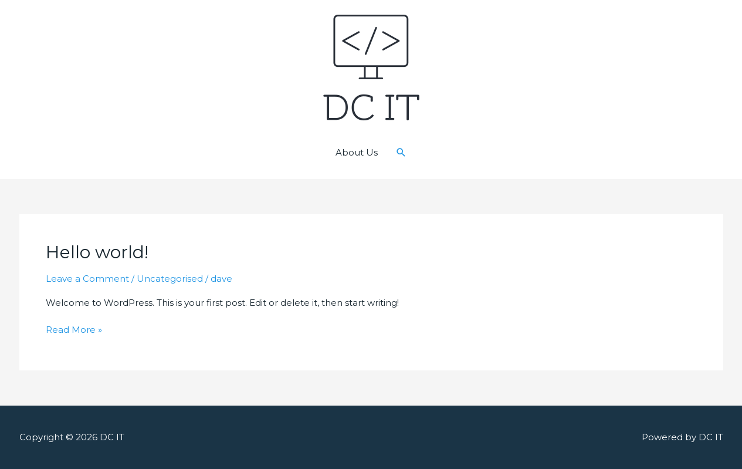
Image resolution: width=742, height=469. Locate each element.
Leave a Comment (87, 278)
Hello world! (97, 252)
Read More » (74, 330)
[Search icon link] (401, 152)
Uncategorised (170, 278)
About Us (357, 152)
